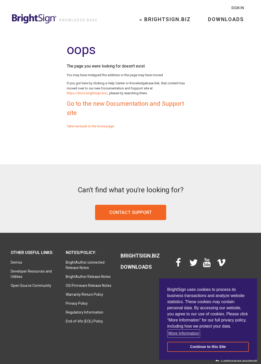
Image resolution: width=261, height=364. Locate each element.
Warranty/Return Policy (84, 294)
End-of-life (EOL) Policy (84, 321)
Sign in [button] (237, 8)
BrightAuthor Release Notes (88, 277)
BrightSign (34, 18)
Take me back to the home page (90, 126)
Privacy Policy (77, 303)
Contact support (130, 212)
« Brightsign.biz (165, 19)
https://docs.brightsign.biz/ (87, 93)
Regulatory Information (84, 312)
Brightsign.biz (140, 256)
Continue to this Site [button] (208, 347)
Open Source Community (31, 286)
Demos (16, 262)
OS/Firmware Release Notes (88, 286)
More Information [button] (183, 333)
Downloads (226, 19)
